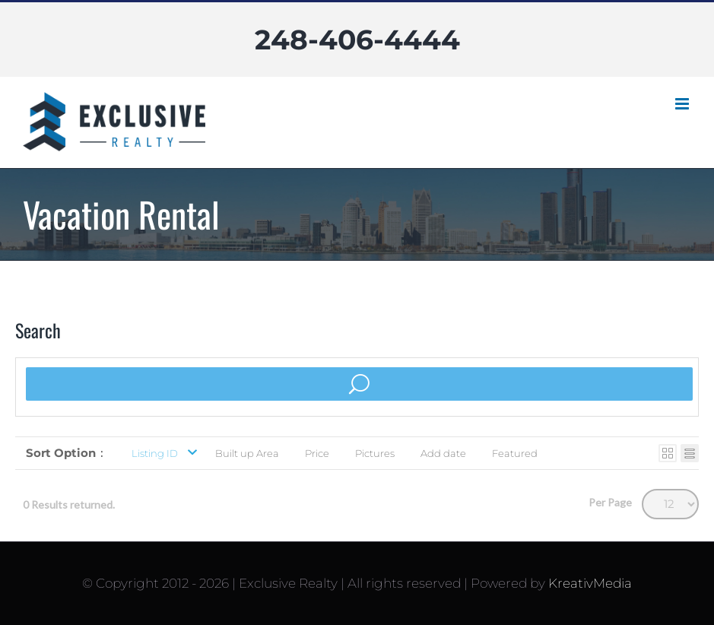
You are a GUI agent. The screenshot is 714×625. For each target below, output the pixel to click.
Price (317, 453)
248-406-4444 (357, 39)
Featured (515, 453)
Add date (443, 453)
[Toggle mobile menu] (683, 104)
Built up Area (247, 453)
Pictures (375, 453)
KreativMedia (590, 583)
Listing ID (155, 453)
